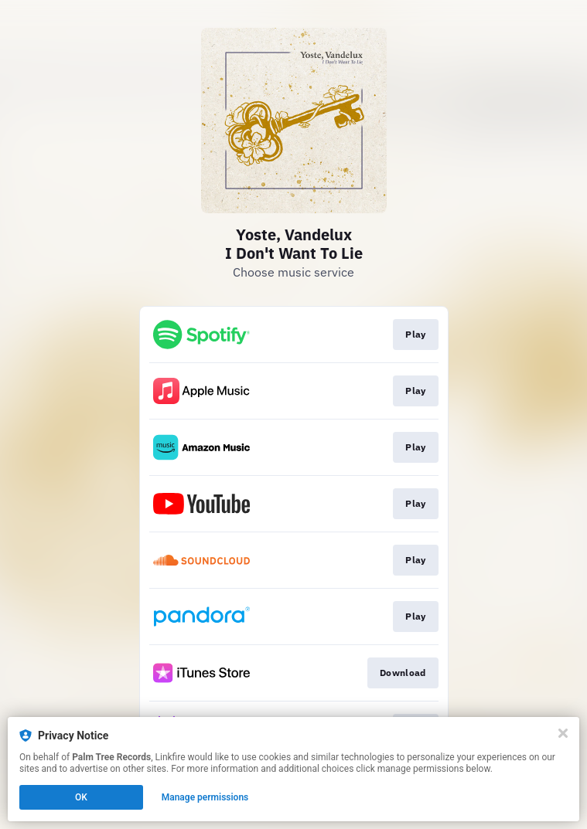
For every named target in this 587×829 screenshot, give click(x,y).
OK (81, 797)
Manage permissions (205, 797)
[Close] (563, 733)
